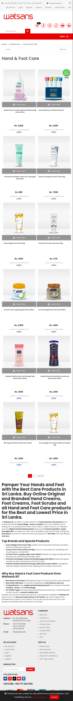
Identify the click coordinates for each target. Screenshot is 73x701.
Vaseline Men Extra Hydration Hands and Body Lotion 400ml (54, 377)
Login (21, 7)
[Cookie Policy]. (40, 697)
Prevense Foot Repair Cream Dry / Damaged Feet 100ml (20, 178)
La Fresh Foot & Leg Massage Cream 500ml (19, 310)
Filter (8, 49)
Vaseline (39, 524)
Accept (54, 697)
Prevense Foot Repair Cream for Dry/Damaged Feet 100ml (30, 559)
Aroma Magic (23, 524)
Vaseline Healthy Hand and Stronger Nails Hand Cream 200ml (20, 377)
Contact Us (44, 618)
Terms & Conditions (48, 621)
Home (4, 44)
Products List (15, 44)
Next (40, 476)
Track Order (9, 649)
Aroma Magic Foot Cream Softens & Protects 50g (54, 444)
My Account (10, 7)
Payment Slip (60, 7)
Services (48, 7)
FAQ (69, 7)
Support (39, 7)
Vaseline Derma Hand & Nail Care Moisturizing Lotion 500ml (20, 111)
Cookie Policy (45, 630)
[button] (37, 25)
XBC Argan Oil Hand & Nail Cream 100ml (18, 443)
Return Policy (45, 627)
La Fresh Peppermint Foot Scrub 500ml (52, 310)
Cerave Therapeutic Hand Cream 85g (51, 177)
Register (29, 7)
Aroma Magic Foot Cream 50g (14, 243)
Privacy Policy (45, 624)
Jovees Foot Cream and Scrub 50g (50, 243)
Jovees (32, 524)
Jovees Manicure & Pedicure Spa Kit (51, 110)
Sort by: (63, 49)
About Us (43, 615)
